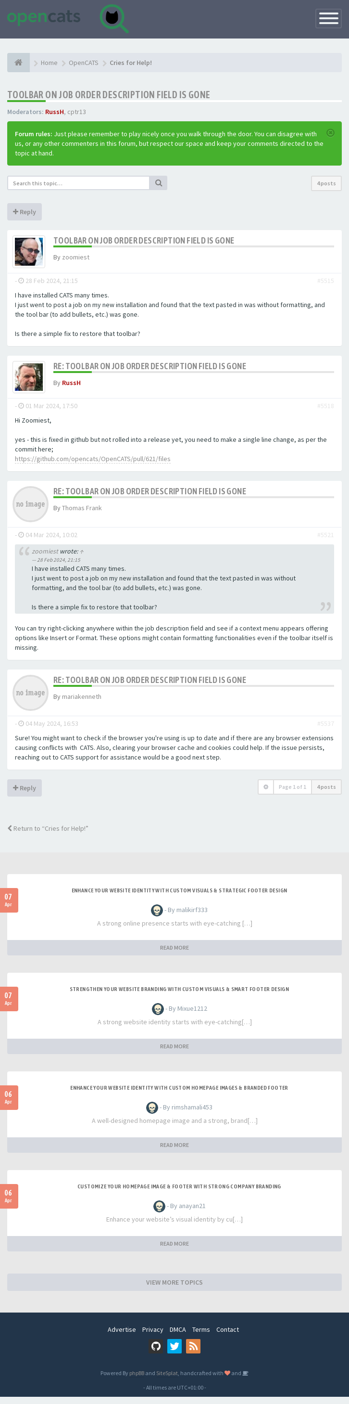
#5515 (325, 284)
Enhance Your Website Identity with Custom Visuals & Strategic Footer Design (179, 897)
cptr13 (76, 111)
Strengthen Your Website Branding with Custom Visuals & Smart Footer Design (179, 996)
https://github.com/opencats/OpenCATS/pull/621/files (93, 466)
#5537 (325, 730)
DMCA (178, 1336)
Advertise (122, 1336)
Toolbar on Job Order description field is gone (108, 94)
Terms (201, 1336)
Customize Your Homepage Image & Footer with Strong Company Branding (179, 1193)
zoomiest (75, 257)
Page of (292, 794)
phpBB (136, 1380)
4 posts (326, 183)
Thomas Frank (82, 515)
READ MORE (174, 954)
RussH (54, 111)
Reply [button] (24, 211)
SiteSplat (167, 1380)
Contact (227, 1336)
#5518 (325, 413)
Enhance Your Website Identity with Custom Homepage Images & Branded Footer (179, 1095)
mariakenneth (81, 703)
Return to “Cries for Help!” (47, 835)
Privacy (152, 1336)
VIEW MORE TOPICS (174, 1289)
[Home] (18, 62)
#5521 (325, 542)
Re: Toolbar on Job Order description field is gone (149, 369)
